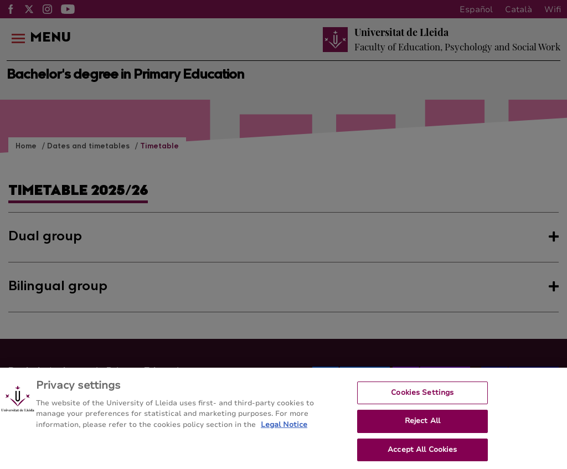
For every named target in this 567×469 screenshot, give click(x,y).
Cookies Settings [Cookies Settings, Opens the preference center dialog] (422, 404)
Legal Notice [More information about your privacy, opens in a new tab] (284, 436)
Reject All (422, 433)
